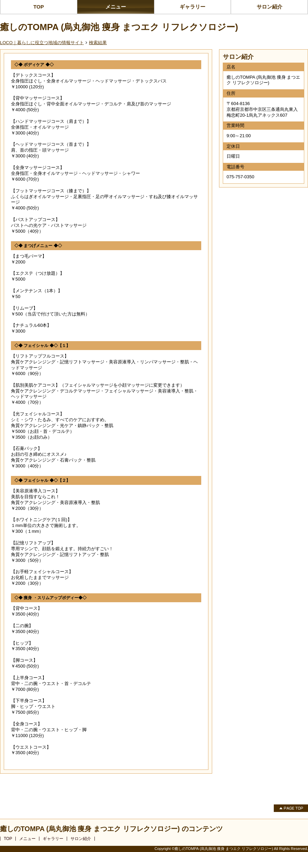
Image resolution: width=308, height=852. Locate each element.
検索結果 (98, 42)
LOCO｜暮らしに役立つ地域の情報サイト (42, 42)
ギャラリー (192, 7)
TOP (39, 7)
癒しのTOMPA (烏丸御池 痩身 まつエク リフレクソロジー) (119, 27)
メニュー (115, 7)
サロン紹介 (269, 7)
